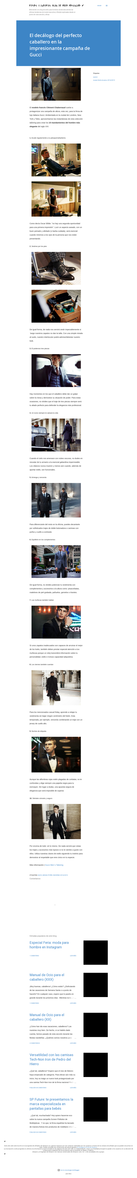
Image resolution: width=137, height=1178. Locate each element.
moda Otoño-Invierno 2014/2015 (104, 80)
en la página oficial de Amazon (87, 1147)
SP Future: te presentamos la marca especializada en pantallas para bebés (51, 1104)
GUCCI (95, 77)
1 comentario (34, 955)
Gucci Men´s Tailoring (54, 865)
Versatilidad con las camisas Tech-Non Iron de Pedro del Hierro (51, 1059)
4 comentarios (35, 1043)
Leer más (73, 955)
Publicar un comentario (38, 1087)
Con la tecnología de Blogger (68, 1170)
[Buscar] (99, 5)
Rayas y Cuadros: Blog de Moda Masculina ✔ (56, 5)
